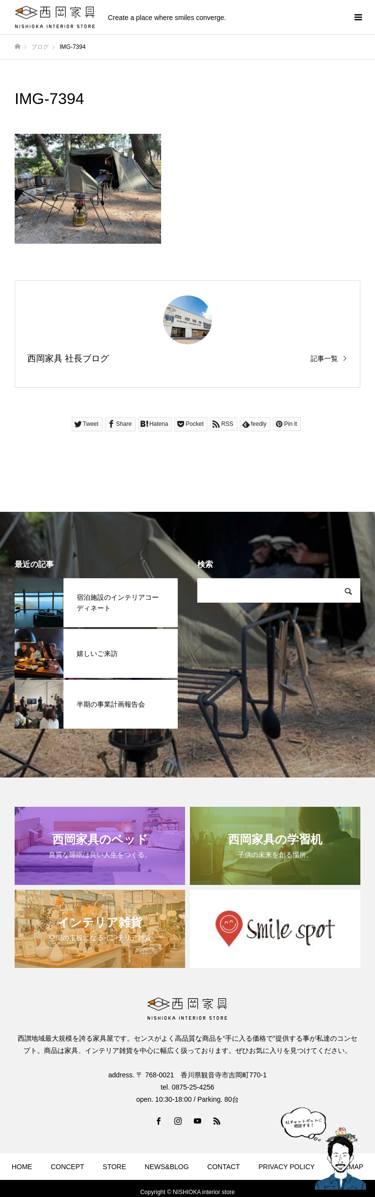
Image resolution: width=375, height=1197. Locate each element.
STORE (114, 1167)
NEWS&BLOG (166, 1167)
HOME (22, 1167)
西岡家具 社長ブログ (68, 358)
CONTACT (224, 1167)
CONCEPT (67, 1167)
